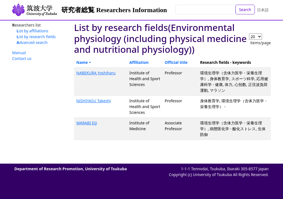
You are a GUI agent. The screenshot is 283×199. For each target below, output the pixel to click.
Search (245, 9)
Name (82, 62)
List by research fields (36, 36)
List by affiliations (32, 30)
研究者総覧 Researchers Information (114, 10)
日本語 (263, 9)
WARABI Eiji (86, 122)
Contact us (22, 58)
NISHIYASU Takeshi (93, 100)
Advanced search (32, 42)
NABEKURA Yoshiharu (96, 72)
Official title (176, 62)
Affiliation (139, 62)
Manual (19, 52)
